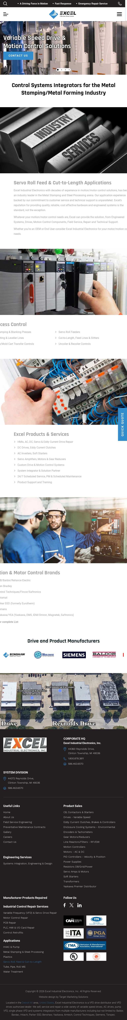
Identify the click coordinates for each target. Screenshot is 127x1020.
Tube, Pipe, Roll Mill (14, 966)
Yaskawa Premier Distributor (80, 886)
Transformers (71, 881)
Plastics (7, 956)
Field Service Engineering (17, 822)
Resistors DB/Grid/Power (78, 866)
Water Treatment (13, 971)
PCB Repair (9, 922)
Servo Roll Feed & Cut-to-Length (22, 961)
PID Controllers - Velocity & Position (84, 856)
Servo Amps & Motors (76, 871)
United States (46, 1002)
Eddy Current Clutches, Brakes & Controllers (89, 822)
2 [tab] (61, 69)
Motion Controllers (74, 846)
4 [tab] (69, 69)
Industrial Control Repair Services (25, 906)
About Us (8, 817)
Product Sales (73, 806)
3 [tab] (65, 69)
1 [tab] (58, 70)
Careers (7, 836)
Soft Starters (71, 876)
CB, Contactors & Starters (79, 812)
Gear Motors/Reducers (77, 836)
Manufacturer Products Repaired (25, 897)
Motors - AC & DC (74, 851)
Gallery (7, 832)
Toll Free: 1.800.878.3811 (122, 4)
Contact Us (18, 55)
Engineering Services (17, 857)
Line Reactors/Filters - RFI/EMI (82, 841)
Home (6, 812)
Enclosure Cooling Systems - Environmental (89, 827)
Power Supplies (72, 861)
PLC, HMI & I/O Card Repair (19, 927)
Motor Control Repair (15, 917)
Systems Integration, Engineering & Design (27, 863)
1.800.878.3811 (76, 758)
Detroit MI (27, 1002)
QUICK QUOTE (122, 424)
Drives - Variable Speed (77, 817)
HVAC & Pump (11, 946)
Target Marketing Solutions (73, 996)
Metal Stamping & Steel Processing (23, 951)
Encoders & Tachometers (78, 832)
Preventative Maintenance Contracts (24, 827)
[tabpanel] (63, 48)
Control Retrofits (13, 932)
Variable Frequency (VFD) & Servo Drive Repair (30, 912)
